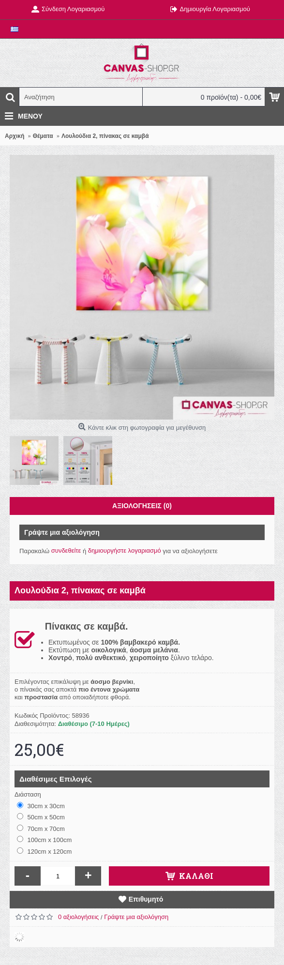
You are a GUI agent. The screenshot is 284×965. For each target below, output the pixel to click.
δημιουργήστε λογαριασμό (124, 550)
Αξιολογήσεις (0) (142, 506)
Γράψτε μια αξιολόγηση (136, 916)
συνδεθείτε (66, 550)
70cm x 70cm (41, 828)
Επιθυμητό (146, 899)
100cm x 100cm (44, 840)
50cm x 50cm (41, 817)
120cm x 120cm (44, 851)
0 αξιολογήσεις (78, 916)
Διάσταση (28, 794)
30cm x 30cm (41, 806)
